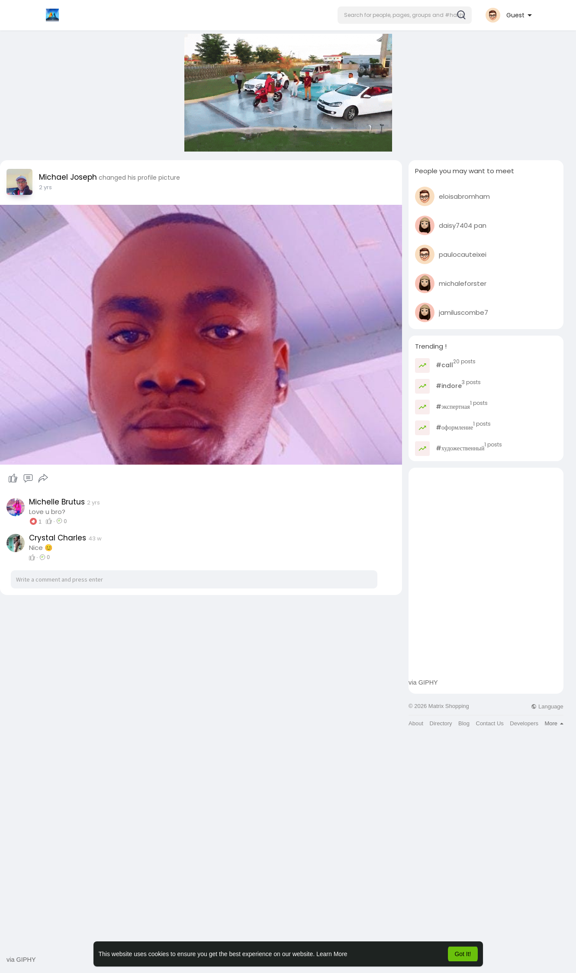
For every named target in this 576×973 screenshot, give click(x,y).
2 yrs (45, 187)
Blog (464, 723)
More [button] (553, 723)
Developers (524, 723)
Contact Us (490, 723)
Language (547, 706)
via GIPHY (423, 682)
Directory (441, 723)
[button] (405, 15)
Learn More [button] (332, 953)
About (416, 723)
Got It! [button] (462, 953)
